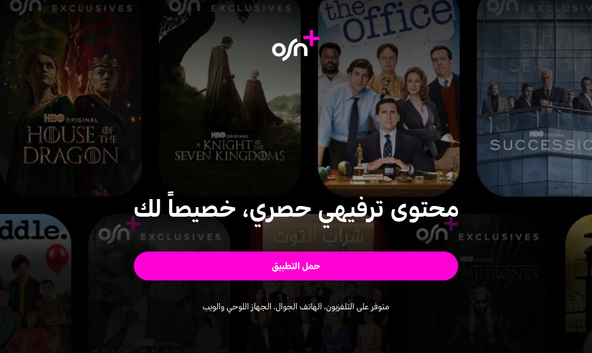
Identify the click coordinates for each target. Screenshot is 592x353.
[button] (296, 266)
